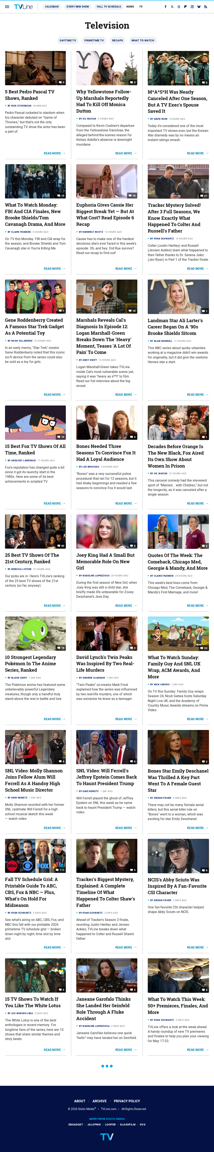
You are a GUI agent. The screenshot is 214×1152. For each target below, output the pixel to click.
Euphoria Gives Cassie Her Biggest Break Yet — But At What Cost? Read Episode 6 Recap (105, 214)
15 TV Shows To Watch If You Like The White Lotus (33, 1002)
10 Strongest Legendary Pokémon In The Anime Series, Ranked (30, 663)
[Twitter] (172, 7)
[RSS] (206, 7)
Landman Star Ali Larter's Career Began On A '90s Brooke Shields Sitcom (175, 327)
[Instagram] (192, 7)
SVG (142, 1125)
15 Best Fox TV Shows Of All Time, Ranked (35, 449)
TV (141, 7)
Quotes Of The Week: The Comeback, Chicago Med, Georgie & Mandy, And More (178, 561)
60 (62, 546)
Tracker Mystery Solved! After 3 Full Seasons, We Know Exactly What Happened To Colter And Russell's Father (174, 218)
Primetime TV (94, 40)
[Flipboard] (185, 7)
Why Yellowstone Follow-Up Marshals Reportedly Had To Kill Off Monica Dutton (103, 101)
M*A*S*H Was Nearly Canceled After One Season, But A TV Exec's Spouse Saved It (177, 101)
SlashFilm (127, 1125)
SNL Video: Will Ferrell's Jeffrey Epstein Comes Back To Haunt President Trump (106, 777)
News (130, 7)
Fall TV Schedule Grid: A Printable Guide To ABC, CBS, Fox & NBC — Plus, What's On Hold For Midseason (31, 892)
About (79, 1101)
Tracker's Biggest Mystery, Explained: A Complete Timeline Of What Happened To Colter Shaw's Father (105, 892)
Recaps (117, 40)
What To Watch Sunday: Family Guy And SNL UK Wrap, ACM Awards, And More (174, 667)
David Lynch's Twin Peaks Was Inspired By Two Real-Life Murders (105, 663)
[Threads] (179, 7)
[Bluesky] (199, 7)
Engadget (76, 1125)
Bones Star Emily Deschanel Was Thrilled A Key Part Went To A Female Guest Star (178, 780)
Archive (100, 1101)
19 (62, 196)
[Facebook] (165, 7)
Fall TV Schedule (109, 7)
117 (62, 870)
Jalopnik (94, 1125)
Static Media (86, 1109)
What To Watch (142, 40)
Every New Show (78, 7)
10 (134, 196)
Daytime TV (68, 40)
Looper (110, 1125)
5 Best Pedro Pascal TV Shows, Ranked (30, 95)
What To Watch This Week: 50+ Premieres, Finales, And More (178, 1005)
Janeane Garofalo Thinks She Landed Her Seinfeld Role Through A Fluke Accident (103, 1008)
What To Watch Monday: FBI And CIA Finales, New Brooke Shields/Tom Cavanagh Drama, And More (35, 214)
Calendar (52, 7)
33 (205, 648)
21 (205, 196)
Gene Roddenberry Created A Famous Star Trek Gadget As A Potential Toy (34, 326)
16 (134, 311)
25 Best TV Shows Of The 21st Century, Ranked (32, 558)
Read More (52, 153)
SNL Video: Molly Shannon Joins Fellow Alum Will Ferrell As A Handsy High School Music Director (34, 780)
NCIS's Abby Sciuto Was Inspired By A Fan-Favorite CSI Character (177, 886)
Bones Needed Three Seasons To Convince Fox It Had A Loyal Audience (106, 452)
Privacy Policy (127, 1101)
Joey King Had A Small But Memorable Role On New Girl (105, 561)
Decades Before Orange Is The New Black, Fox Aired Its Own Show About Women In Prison (176, 456)
